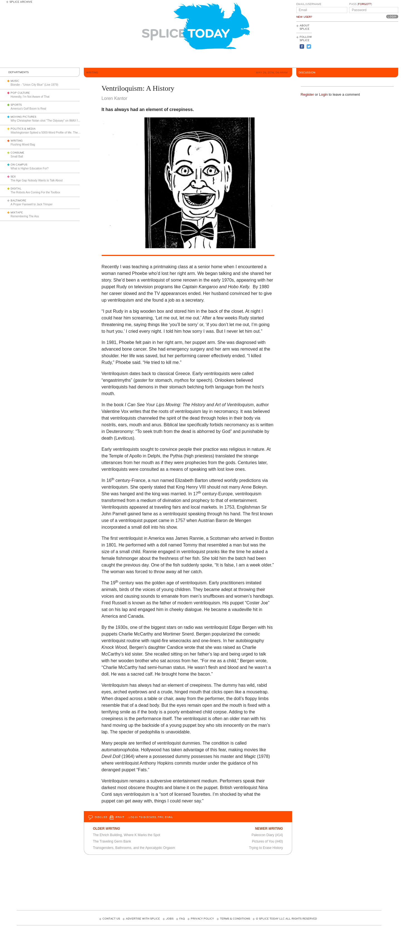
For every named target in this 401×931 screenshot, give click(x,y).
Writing (17, 140)
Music (15, 81)
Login (323, 94)
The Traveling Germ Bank (112, 841)
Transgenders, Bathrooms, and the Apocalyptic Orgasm (134, 848)
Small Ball (17, 156)
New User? (304, 17)
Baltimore (18, 200)
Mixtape (17, 212)
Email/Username (308, 4)
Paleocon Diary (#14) (267, 835)
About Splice (304, 27)
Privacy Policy (202, 918)
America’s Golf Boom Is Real (28, 108)
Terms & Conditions (235, 918)
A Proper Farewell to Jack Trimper (32, 204)
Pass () (360, 4)
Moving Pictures (23, 117)
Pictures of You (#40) (267, 841)
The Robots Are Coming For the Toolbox (35, 192)
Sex (13, 176)
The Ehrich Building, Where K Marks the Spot (126, 835)
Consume (17, 152)
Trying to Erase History (266, 848)
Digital (16, 188)
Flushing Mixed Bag (23, 144)
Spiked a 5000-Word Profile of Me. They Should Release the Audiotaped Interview (71, 132)
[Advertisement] (373, 45)
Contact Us (111, 918)
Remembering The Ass (25, 216)
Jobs (169, 918)
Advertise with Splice (143, 918)
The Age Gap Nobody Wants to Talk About (37, 180)
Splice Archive (20, 2)
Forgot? (364, 4)
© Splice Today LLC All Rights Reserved (286, 918)
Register (307, 94)
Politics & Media (23, 128)
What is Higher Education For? (29, 168)
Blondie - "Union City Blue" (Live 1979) (34, 84)
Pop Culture (20, 93)
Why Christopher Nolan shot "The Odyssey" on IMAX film (46, 120)
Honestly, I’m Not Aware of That (30, 96)
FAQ (182, 918)
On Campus (19, 164)
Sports (16, 105)
